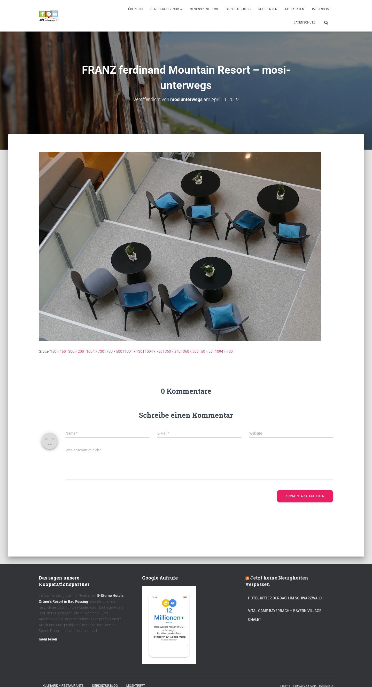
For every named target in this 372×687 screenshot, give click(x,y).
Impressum (320, 9)
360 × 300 (191, 351)
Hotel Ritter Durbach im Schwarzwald (285, 598)
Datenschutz (304, 22)
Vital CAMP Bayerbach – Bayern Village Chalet (284, 615)
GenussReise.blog (204, 9)
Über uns (135, 9)
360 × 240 (173, 351)
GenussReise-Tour (166, 9)
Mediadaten (294, 9)
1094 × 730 (95, 351)
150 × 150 (58, 351)
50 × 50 (207, 351)
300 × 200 (76, 351)
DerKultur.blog (238, 9)
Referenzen (267, 9)
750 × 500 (114, 351)
